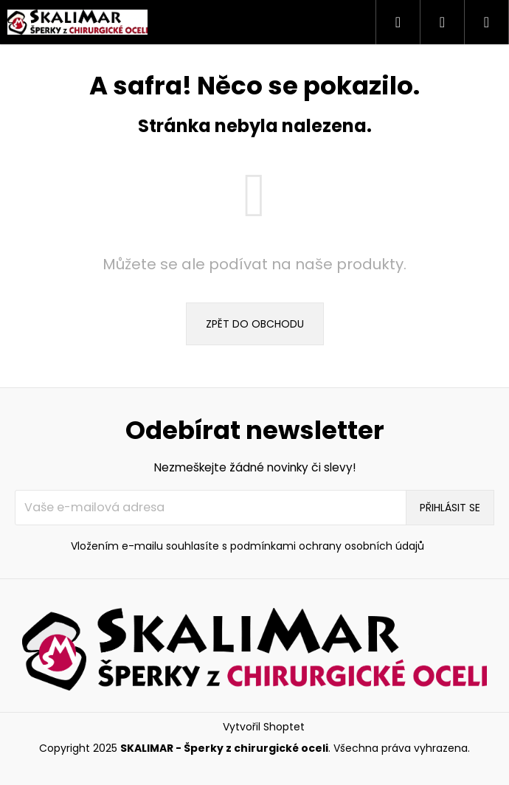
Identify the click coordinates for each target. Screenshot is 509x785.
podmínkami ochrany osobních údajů (327, 546)
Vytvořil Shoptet (264, 727)
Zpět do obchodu (255, 324)
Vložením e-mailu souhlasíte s (247, 546)
